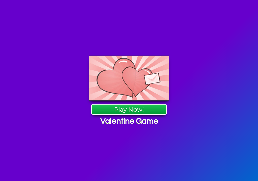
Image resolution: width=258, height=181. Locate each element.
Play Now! (129, 109)
